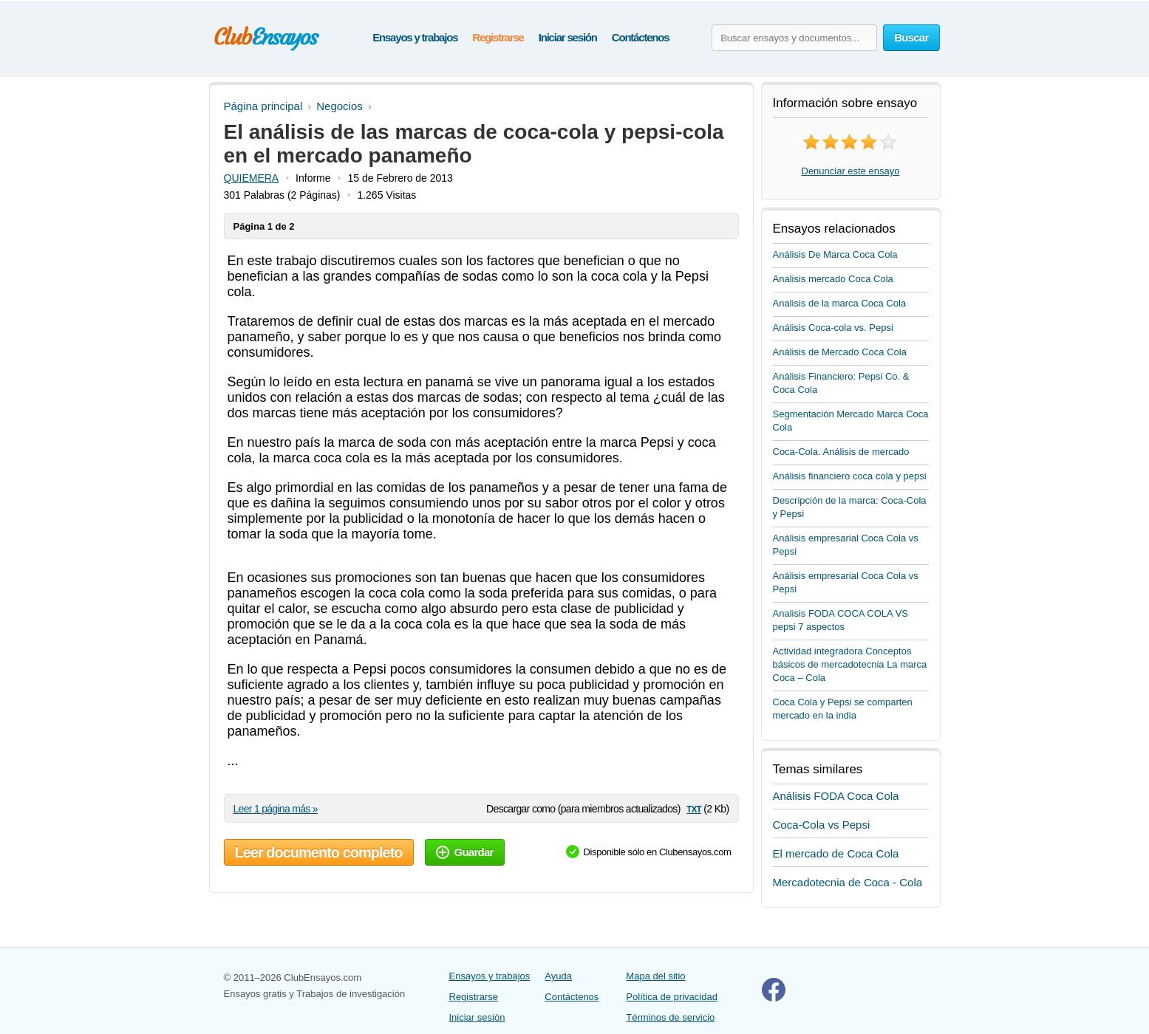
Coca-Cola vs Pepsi (821, 824)
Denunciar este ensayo (851, 171)
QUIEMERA (251, 178)
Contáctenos (640, 37)
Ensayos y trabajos (414, 37)
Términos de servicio (670, 1017)
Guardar (465, 852)
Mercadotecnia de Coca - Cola (848, 882)
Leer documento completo (319, 852)
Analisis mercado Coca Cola (833, 278)
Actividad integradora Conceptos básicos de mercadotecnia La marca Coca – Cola (850, 664)
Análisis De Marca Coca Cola (835, 254)
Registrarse (497, 37)
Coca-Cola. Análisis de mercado (841, 451)
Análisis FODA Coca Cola (836, 796)
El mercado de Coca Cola (836, 853)
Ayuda (558, 976)
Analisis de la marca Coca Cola (840, 303)
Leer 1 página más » (275, 809)
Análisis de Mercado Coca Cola (840, 351)
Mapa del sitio (655, 976)
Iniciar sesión (568, 37)
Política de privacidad (671, 996)
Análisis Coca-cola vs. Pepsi (833, 327)
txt (693, 808)
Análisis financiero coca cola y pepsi (850, 476)
